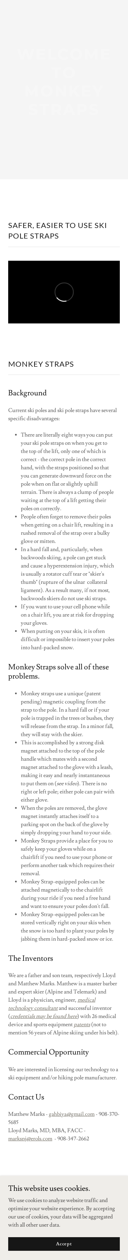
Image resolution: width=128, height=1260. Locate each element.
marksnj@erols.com (30, 1138)
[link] (64, 63)
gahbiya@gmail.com (72, 1114)
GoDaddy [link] (76, 1213)
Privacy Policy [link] (64, 1232)
